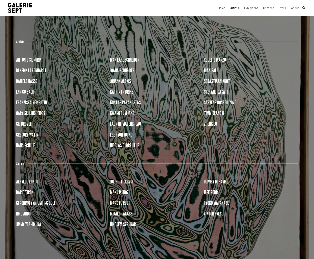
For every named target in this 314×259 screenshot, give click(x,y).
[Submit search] (304, 7)
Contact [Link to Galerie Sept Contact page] (268, 8)
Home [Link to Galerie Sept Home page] (221, 8)
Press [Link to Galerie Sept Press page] (282, 8)
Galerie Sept (20, 8)
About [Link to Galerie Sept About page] (295, 8)
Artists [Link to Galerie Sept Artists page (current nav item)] (234, 8)
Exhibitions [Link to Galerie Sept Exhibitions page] (251, 8)
